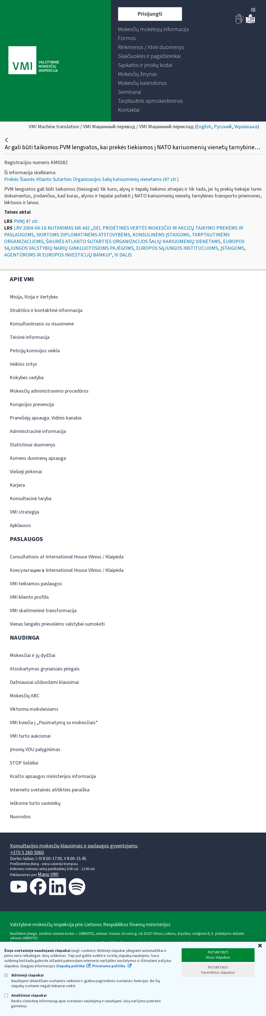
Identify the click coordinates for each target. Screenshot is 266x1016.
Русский (223, 126)
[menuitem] (153, 29)
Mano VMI (48, 874)
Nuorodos (20, 816)
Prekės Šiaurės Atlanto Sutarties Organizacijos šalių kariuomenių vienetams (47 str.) (91, 179)
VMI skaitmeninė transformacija (43, 610)
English (203, 126)
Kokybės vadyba (27, 377)
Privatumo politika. (109, 966)
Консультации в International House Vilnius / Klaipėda (67, 570)
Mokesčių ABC (24, 695)
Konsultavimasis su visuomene (42, 323)
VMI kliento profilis (29, 597)
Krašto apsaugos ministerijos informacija (53, 776)
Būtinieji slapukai (24, 975)
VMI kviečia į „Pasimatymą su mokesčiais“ (54, 722)
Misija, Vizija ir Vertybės (34, 296)
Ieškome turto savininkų (35, 803)
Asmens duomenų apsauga (38, 458)
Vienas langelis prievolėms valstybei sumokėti (57, 624)
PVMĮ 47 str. (26, 221)
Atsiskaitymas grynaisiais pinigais (45, 668)
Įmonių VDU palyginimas (35, 749)
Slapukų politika (70, 966)
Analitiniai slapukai (25, 995)
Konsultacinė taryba (30, 498)
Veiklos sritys (23, 364)
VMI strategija (24, 512)
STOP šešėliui (24, 762)
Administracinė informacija (38, 431)
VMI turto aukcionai (30, 736)
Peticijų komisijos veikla (35, 350)
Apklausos (20, 525)
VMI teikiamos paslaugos (36, 583)
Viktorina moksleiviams (34, 709)
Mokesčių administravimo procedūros (49, 391)
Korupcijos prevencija (32, 404)
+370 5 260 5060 (27, 852)
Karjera (17, 485)
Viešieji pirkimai (26, 471)
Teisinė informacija (29, 337)
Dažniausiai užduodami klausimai (44, 682)
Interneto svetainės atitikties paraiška (49, 789)
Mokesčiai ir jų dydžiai (32, 655)
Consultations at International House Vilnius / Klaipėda (67, 556)
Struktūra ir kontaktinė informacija (46, 310)
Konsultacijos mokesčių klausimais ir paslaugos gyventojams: (74, 845)
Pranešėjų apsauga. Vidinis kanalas (46, 417)
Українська (245, 126)
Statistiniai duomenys (32, 444)
